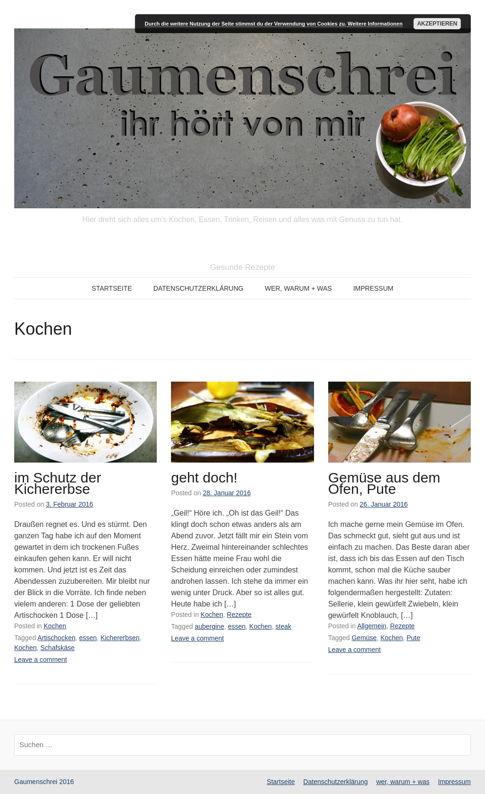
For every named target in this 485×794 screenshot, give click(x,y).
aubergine (209, 626)
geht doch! (204, 477)
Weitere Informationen (375, 24)
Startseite (112, 288)
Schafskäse (57, 647)
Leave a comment (40, 659)
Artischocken (56, 638)
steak (283, 626)
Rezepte (239, 614)
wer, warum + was (298, 288)
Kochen (55, 626)
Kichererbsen (120, 638)
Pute (413, 638)
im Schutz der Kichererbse (57, 483)
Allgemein (371, 626)
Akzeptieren (437, 23)
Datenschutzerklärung (198, 288)
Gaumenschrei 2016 (44, 781)
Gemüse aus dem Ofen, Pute (384, 483)
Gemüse (364, 638)
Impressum (373, 288)
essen (88, 638)
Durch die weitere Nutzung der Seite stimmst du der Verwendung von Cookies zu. (246, 24)
